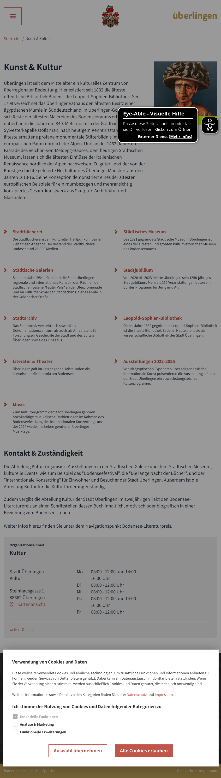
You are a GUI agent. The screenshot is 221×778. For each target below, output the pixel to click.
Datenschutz (137, 694)
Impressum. (164, 694)
